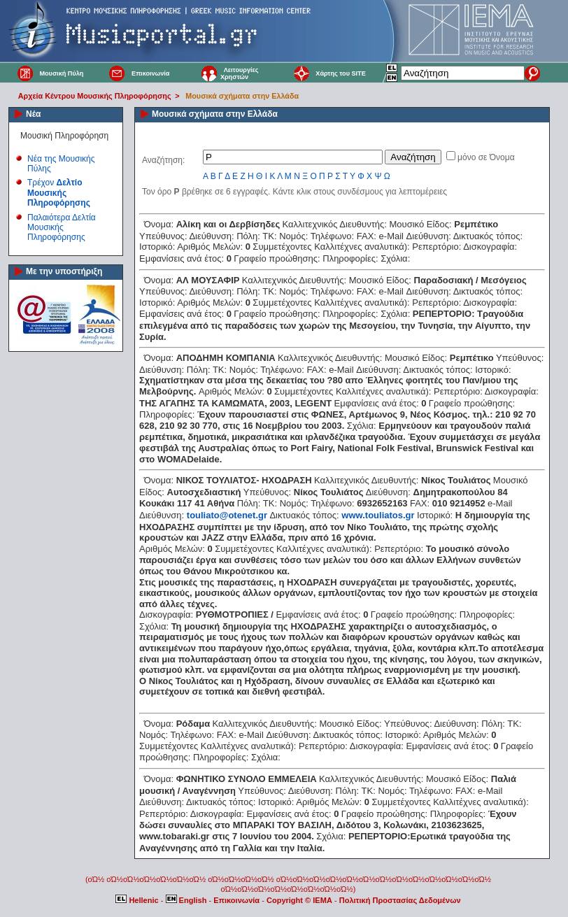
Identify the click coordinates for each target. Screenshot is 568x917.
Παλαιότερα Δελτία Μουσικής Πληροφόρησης (61, 228)
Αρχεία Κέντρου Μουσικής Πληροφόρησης (94, 96)
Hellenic (137, 900)
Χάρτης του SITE (340, 73)
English (187, 900)
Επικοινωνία (150, 73)
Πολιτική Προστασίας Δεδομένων (400, 900)
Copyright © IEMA (299, 900)
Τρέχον (58, 193)
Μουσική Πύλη (61, 73)
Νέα (33, 114)
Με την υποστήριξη (64, 271)
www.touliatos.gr (377, 515)
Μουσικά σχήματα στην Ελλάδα (242, 96)
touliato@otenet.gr (227, 515)
